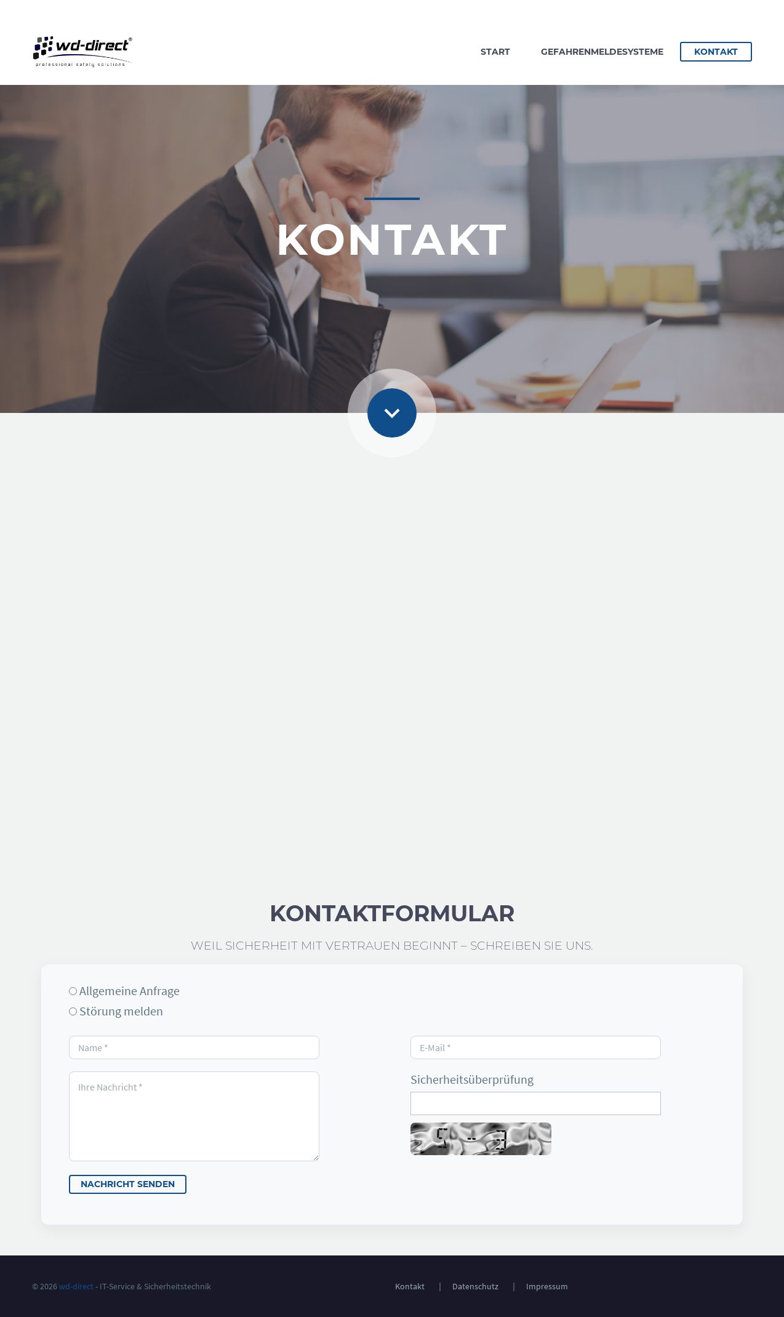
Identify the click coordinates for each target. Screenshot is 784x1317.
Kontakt (722, 51)
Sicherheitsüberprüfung (432, 1079)
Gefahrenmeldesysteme (602, 51)
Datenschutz (475, 1286)
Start (495, 51)
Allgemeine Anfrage (124, 990)
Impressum (547, 1286)
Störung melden (116, 1011)
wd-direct (76, 1286)
